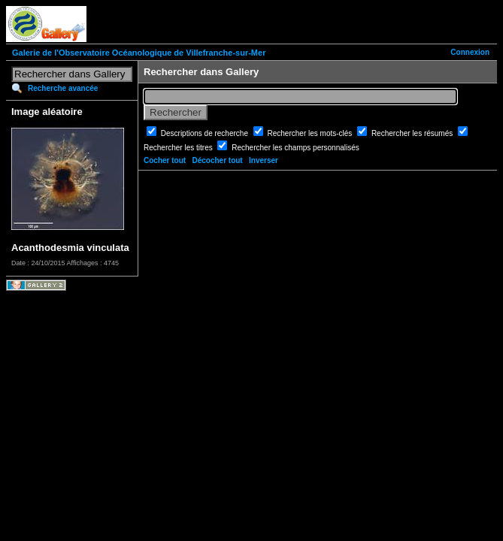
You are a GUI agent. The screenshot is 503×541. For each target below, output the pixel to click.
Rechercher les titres (179, 148)
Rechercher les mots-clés (311, 133)
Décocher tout (217, 160)
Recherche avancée (63, 88)
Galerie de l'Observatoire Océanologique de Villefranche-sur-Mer (138, 52)
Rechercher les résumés (413, 133)
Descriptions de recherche (205, 133)
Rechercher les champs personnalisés (295, 148)
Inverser (263, 160)
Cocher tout (165, 160)
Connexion (469, 52)
